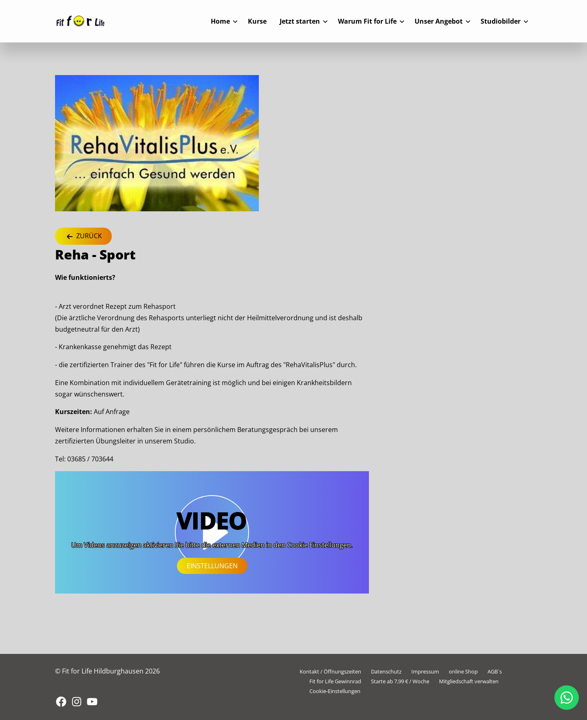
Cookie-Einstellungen (334, 691)
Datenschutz (386, 671)
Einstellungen (212, 565)
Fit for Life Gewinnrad (335, 681)
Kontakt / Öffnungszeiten (330, 671)
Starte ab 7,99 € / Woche (400, 681)
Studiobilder (501, 21)
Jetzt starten (300, 21)
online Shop (463, 671)
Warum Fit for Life (367, 21)
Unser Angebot (439, 21)
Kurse (257, 21)
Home (220, 21)
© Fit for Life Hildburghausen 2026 (107, 671)
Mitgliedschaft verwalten (469, 681)
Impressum (425, 671)
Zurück (83, 236)
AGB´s (495, 671)
